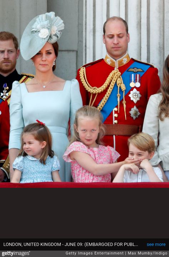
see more (156, 244)
